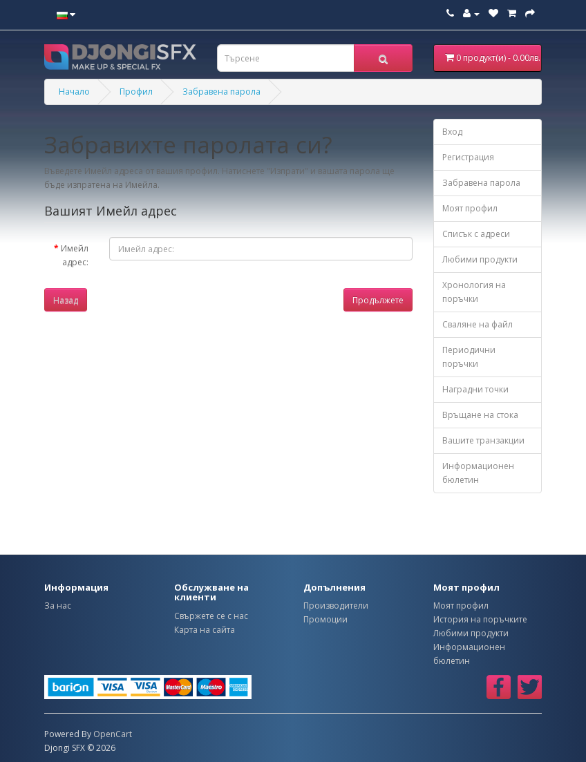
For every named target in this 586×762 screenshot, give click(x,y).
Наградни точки (475, 389)
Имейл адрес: (74, 255)
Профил (136, 91)
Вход (452, 131)
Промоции (325, 619)
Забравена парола (221, 91)
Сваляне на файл (477, 324)
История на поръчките (480, 619)
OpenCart (112, 734)
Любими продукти (480, 259)
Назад (65, 300)
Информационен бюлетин (478, 473)
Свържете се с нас (211, 616)
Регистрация (468, 157)
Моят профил (470, 208)
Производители (335, 605)
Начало (74, 91)
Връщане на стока (480, 415)
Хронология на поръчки (474, 292)
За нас (57, 605)
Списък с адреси (476, 234)
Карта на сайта (204, 630)
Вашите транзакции (483, 440)
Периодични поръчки (468, 357)
